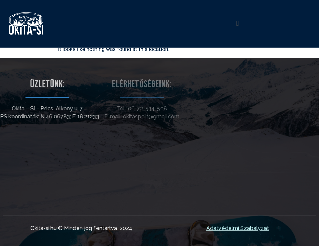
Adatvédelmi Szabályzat (237, 229)
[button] (237, 23)
